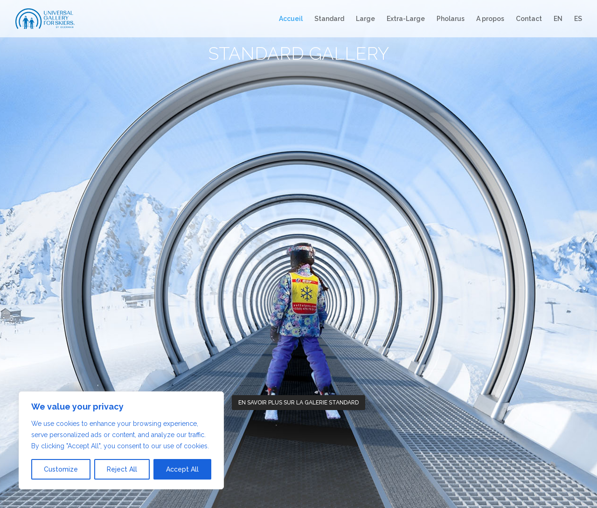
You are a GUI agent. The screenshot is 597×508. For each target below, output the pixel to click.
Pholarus (451, 18)
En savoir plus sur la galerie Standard (298, 402)
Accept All (182, 469)
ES (578, 18)
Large (365, 18)
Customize (61, 469)
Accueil (291, 18)
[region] (121, 440)
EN (558, 18)
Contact (529, 18)
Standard (329, 18)
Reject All (122, 469)
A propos (490, 18)
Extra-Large (406, 18)
